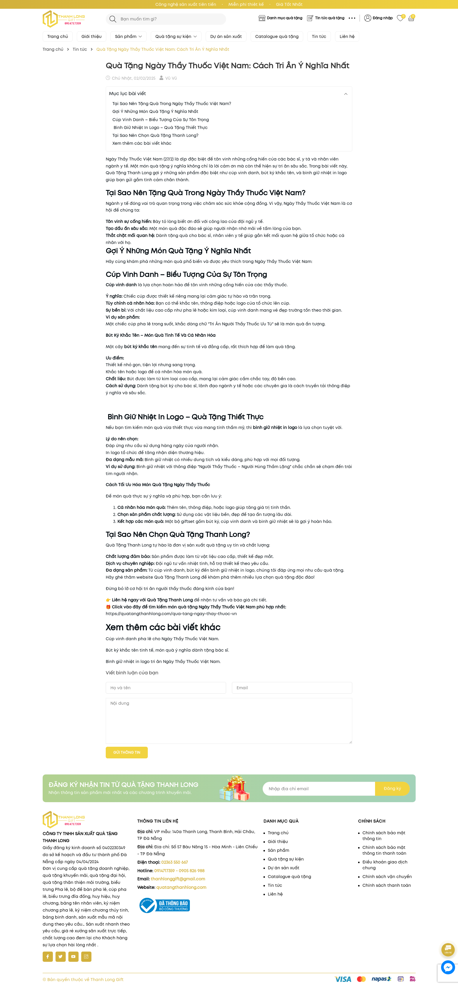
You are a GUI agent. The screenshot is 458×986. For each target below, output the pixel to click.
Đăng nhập (383, 17)
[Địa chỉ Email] (336, 789)
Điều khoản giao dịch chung (384, 865)
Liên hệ (347, 36)
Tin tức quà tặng (329, 17)
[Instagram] (86, 957)
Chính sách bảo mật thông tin (383, 836)
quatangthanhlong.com (181, 887)
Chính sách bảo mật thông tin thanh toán (384, 850)
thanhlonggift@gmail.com (178, 879)
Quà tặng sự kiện (176, 36)
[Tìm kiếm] (113, 19)
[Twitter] (60, 957)
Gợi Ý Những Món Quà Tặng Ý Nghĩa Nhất (155, 111)
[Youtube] (73, 957)
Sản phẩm (128, 36)
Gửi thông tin (126, 752)
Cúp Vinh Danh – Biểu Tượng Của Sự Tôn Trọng (160, 120)
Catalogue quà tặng (277, 36)
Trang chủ (57, 36)
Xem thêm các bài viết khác (141, 143)
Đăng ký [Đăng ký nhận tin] (392, 788)
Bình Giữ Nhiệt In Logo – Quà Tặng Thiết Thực (160, 127)
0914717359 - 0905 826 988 (179, 871)
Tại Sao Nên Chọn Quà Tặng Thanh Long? (155, 135)
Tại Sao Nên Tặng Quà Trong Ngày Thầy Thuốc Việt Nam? (171, 104)
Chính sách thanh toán (386, 885)
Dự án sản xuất (226, 36)
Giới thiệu (91, 36)
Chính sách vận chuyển (387, 876)
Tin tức (319, 36)
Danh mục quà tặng (284, 17)
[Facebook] (48, 957)
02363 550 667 (174, 862)
